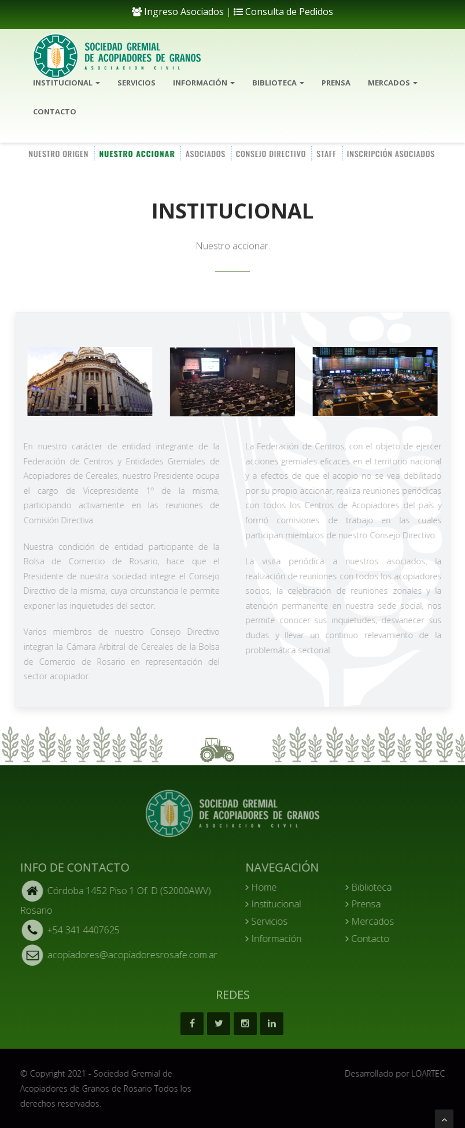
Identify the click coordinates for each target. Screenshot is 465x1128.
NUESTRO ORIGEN (58, 152)
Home (265, 887)
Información (204, 82)
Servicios (136, 82)
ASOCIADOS (204, 152)
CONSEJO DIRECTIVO (270, 152)
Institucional (66, 82)
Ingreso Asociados (178, 11)
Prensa (336, 82)
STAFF (326, 152)
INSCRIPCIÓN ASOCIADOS (390, 152)
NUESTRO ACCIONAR (136, 152)
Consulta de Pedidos (283, 11)
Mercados (393, 82)
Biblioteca (278, 82)
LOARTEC (432, 1073)
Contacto (54, 111)
